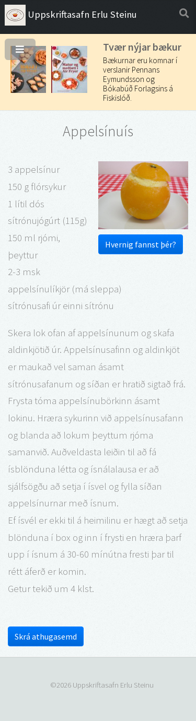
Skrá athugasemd (46, 636)
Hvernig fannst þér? (140, 244)
